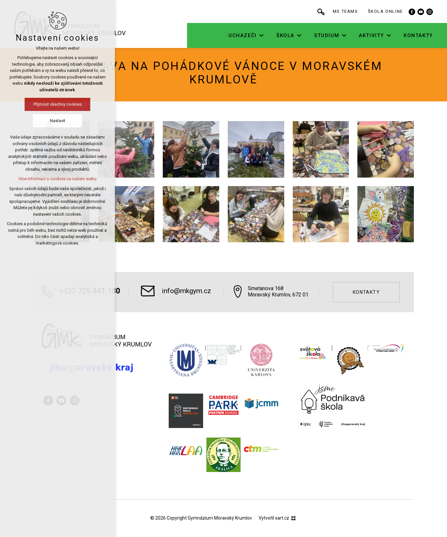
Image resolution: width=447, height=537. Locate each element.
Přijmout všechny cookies (57, 104)
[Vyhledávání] (325, 11)
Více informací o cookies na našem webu (57, 178)
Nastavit (57, 120)
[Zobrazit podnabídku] (265, 35)
